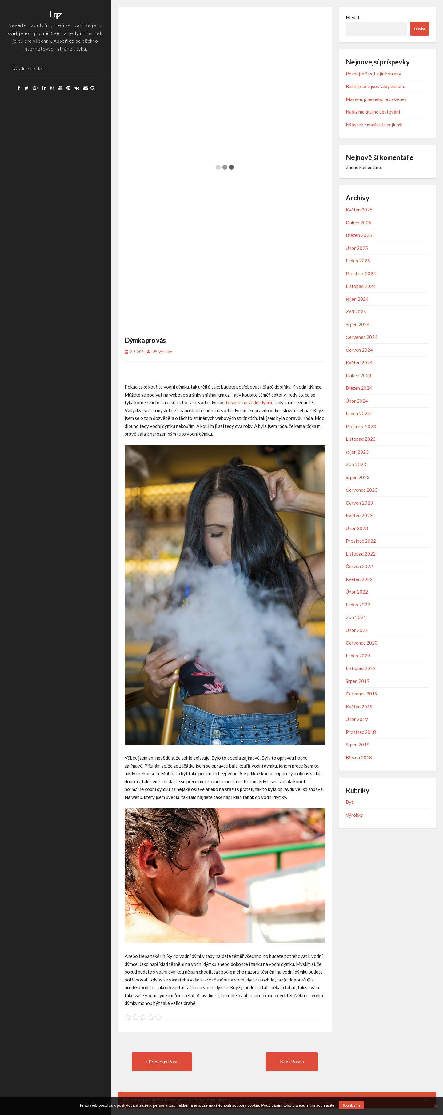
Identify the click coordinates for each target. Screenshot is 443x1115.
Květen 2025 (359, 209)
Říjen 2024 (357, 299)
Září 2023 (356, 464)
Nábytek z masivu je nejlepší (374, 124)
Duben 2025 (358, 222)
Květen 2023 (359, 515)
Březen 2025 (359, 235)
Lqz (55, 14)
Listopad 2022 (361, 553)
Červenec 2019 (361, 693)
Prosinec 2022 (361, 541)
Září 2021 (356, 617)
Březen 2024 (359, 388)
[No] (435, 1106)
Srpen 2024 (357, 324)
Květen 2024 (359, 362)
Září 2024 (356, 311)
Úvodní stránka (27, 68)
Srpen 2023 (357, 477)
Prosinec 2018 (361, 732)
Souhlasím (351, 1105)
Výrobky (165, 351)
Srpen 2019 (357, 681)
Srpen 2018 (357, 744)
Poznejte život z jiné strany (373, 73)
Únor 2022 (357, 591)
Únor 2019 (357, 719)
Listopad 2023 (361, 439)
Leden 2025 (358, 260)
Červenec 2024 (361, 337)
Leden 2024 (358, 413)
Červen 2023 (359, 502)
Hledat (353, 17)
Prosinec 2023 (361, 426)
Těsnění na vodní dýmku (249, 402)
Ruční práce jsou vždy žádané (375, 86)
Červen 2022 (359, 566)
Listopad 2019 (361, 668)
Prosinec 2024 (361, 273)
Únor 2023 (357, 528)
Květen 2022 (359, 579)
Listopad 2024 (361, 286)
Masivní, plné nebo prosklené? (376, 99)
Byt (349, 802)
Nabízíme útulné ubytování (373, 111)
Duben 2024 (358, 375)
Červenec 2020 (361, 642)
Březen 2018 (359, 757)
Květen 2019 (359, 706)
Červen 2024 (359, 350)
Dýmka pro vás (145, 340)
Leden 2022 (358, 604)
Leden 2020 (358, 655)
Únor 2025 (357, 248)
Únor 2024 (357, 401)
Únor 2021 (357, 630)
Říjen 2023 (357, 452)
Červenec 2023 (361, 490)
